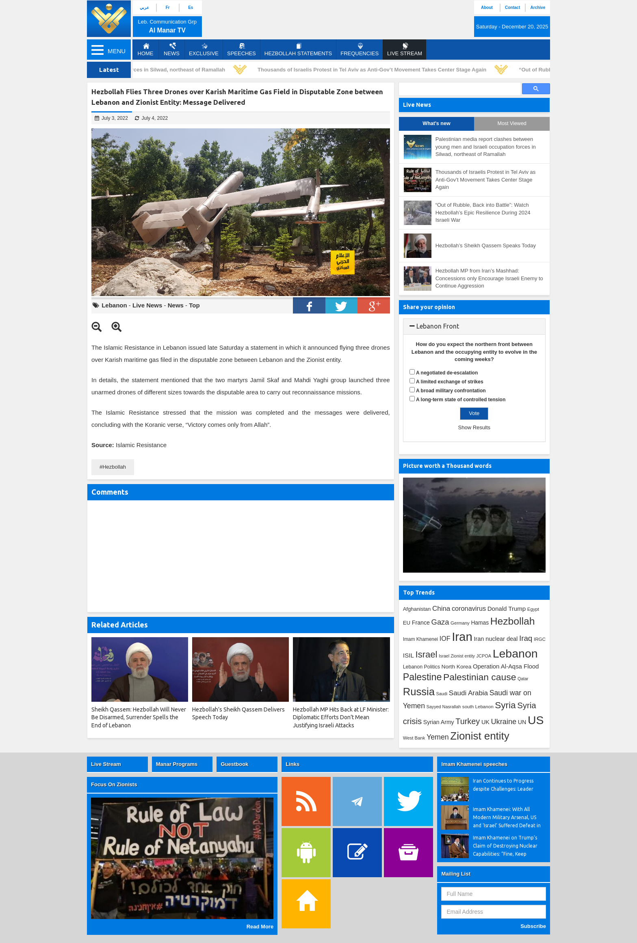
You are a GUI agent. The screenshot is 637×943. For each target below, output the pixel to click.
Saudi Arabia (468, 693)
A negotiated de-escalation (447, 373)
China (441, 608)
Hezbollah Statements (298, 49)
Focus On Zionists (114, 784)
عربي (144, 7)
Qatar (523, 678)
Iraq (525, 638)
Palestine (422, 677)
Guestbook (234, 764)
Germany (460, 623)
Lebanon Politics (421, 667)
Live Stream (106, 764)
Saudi (442, 693)
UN (522, 722)
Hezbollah (114, 467)
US (536, 720)
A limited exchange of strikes (449, 382)
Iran (462, 636)
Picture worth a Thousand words (447, 466)
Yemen (438, 737)
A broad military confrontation (451, 391)
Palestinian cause (479, 677)
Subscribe (533, 926)
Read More (260, 927)
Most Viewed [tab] (511, 123)
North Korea (457, 667)
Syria (505, 705)
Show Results (474, 427)
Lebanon (114, 305)
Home (146, 49)
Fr (168, 7)
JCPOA (484, 655)
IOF (445, 638)
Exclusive (204, 49)
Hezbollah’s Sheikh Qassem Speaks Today (486, 245)
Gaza (440, 622)
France (421, 622)
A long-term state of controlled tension (460, 399)
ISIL (408, 655)
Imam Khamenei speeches (474, 764)
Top (194, 305)
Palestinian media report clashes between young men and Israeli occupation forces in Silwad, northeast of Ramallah (486, 146)
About (487, 7)
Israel (427, 654)
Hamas (480, 622)
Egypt (533, 609)
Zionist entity (479, 736)
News (172, 49)
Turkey (467, 721)
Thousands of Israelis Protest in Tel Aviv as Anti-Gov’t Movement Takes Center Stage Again (373, 70)
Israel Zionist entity (457, 655)
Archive (538, 7)
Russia (419, 691)
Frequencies (359, 49)
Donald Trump (507, 608)
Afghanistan (417, 609)
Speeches (241, 49)
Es (190, 7)
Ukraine (503, 722)
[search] (459, 89)
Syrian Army (438, 722)
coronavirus (469, 608)
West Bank (414, 737)
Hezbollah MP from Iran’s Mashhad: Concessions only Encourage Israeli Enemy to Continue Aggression (489, 278)
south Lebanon (478, 706)
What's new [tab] (436, 123)
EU (406, 623)
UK (485, 722)
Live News (147, 305)
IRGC (540, 639)
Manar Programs (177, 764)
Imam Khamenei (420, 639)
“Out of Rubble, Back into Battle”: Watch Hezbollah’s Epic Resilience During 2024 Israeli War (483, 212)
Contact (512, 7)
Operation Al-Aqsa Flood (506, 666)
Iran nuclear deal (496, 639)
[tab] (474, 326)
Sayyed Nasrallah (444, 706)
